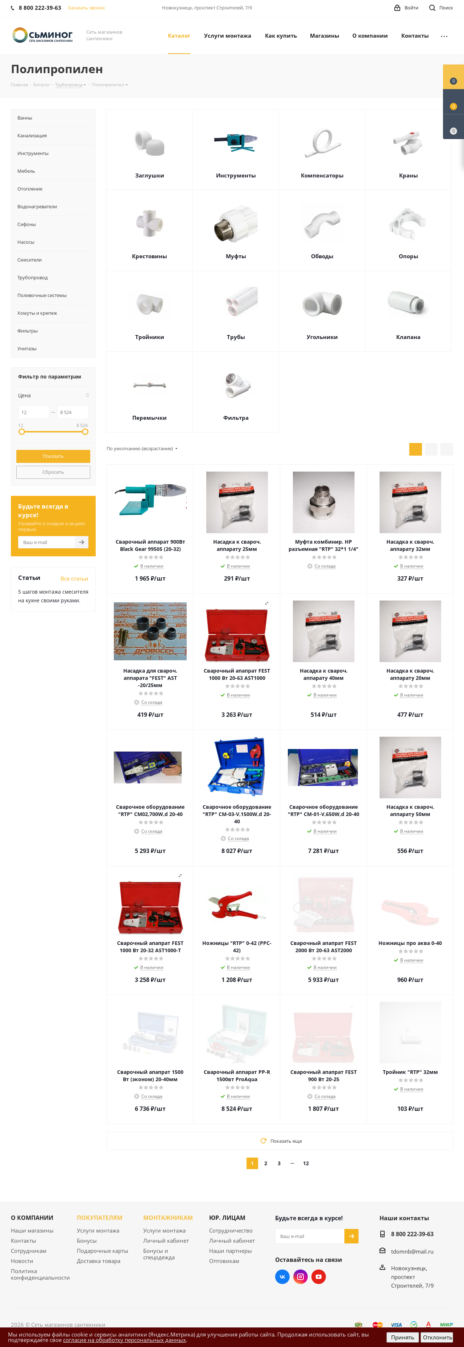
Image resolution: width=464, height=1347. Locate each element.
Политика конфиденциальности (40, 1274)
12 (306, 1163)
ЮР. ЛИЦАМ (227, 1218)
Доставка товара (98, 1260)
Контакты (23, 1240)
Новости (22, 1260)
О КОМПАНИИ (32, 1218)
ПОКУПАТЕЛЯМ (100, 1218)
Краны (408, 175)
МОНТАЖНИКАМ (168, 1218)
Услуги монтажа (98, 1230)
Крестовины (149, 256)
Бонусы (87, 1240)
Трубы (236, 336)
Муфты (236, 256)
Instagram (300, 1276)
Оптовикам (224, 1260)
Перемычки (149, 417)
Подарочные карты (102, 1250)
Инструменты (236, 175)
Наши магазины (32, 1230)
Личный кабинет (166, 1240)
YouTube (318, 1276)
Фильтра (236, 417)
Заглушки (149, 175)
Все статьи (74, 578)
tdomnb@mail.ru (412, 1251)
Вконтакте (282, 1276)
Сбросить (53, 472)
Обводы (322, 256)
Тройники (149, 336)
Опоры (408, 256)
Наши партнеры (230, 1250)
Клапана (408, 336)
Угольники (322, 336)
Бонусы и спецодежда (159, 1254)
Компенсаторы (322, 175)
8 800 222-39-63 (412, 1234)
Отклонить (437, 1337)
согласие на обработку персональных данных (124, 1339)
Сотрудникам (28, 1250)
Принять (402, 1337)
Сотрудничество (231, 1230)
